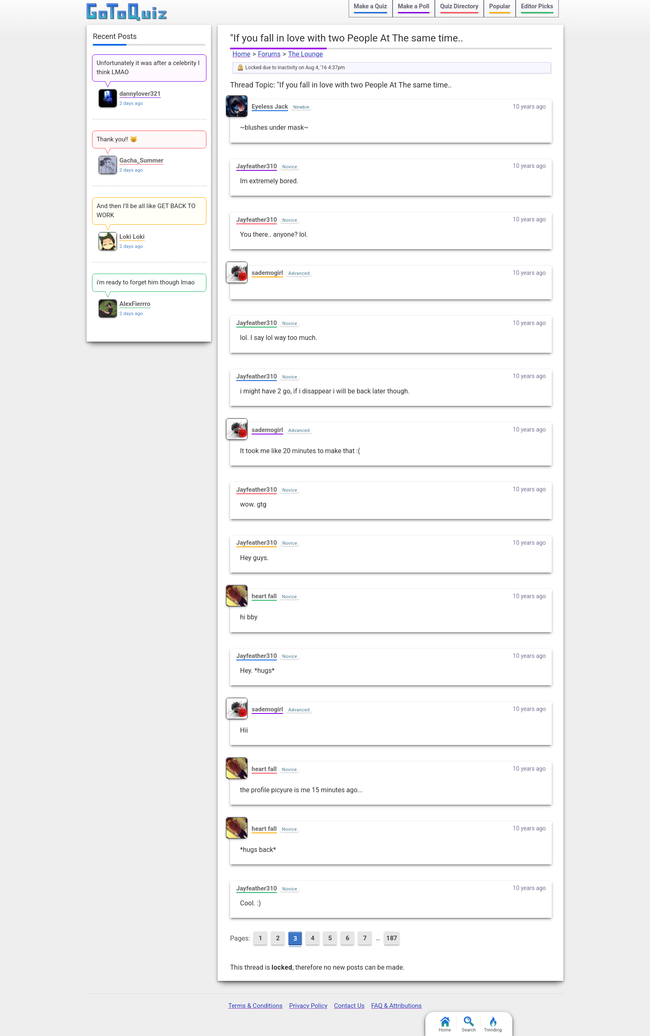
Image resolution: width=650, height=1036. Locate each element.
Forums (269, 54)
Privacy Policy (308, 1005)
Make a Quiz (370, 6)
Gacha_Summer (141, 160)
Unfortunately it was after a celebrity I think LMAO (148, 67)
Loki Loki (132, 236)
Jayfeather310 (256, 166)
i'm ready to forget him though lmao (146, 282)
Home (241, 54)
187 (391, 938)
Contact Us (349, 1005)
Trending (493, 1025)
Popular (499, 6)
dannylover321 (140, 93)
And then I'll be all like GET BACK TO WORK (146, 210)
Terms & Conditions (255, 1005)
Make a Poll (413, 6)
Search (469, 1025)
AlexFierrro (134, 304)
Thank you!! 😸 (117, 139)
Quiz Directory (459, 6)
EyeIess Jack (270, 106)
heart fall (264, 596)
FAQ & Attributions (396, 1005)
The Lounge (305, 54)
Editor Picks (537, 6)
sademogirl (267, 273)
